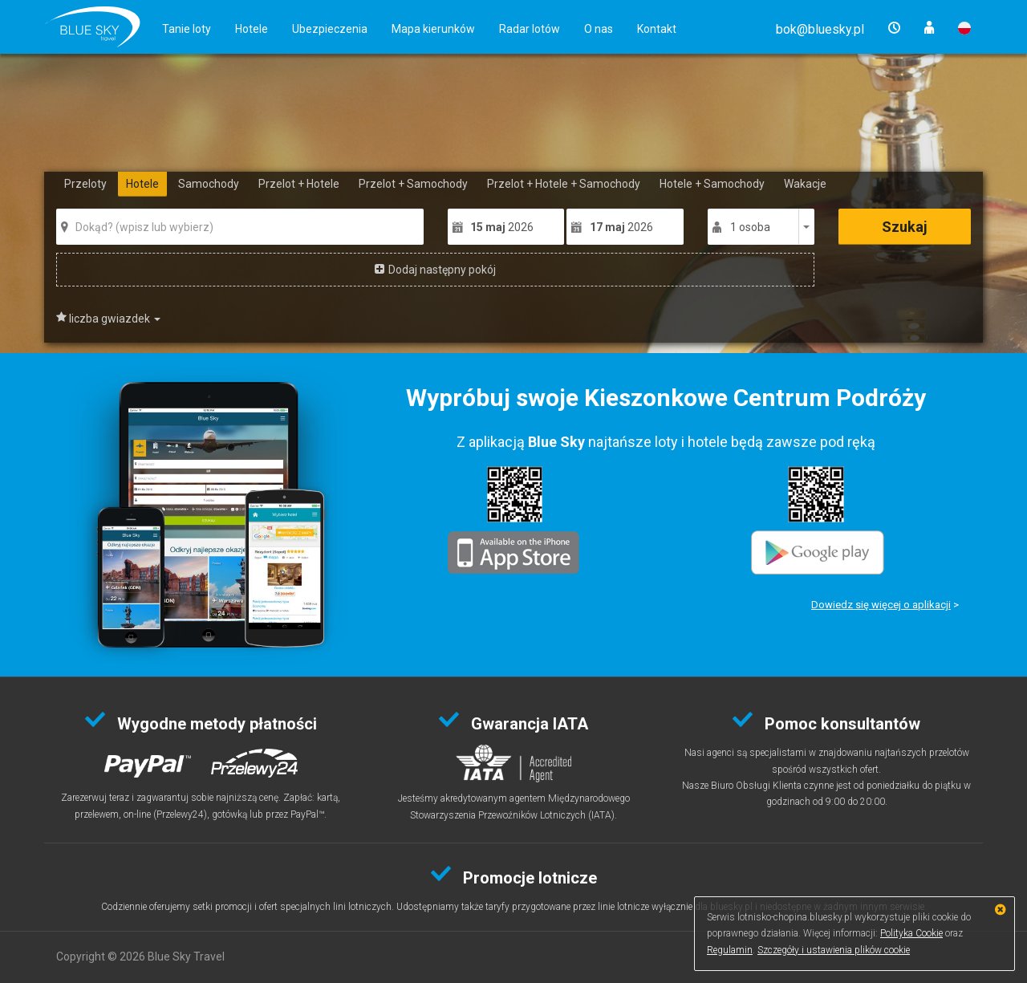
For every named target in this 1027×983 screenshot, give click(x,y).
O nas (598, 28)
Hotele (251, 28)
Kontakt (656, 28)
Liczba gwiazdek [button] (114, 318)
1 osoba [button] (750, 227)
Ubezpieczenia (329, 28)
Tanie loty (186, 28)
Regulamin (730, 950)
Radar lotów (529, 28)
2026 (502, 227)
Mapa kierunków (433, 28)
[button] (820, 29)
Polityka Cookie (911, 933)
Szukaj (905, 226)
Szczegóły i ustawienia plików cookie (833, 950)
